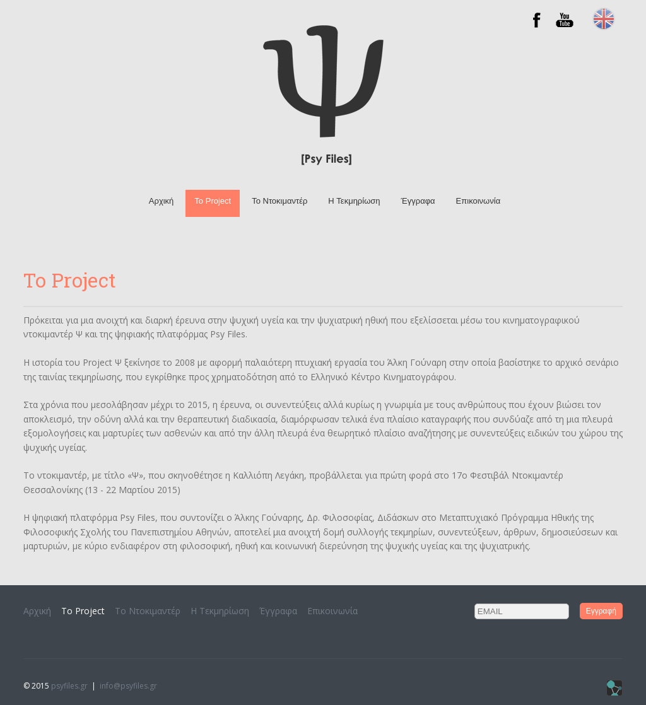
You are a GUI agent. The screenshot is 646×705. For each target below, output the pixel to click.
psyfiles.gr (69, 685)
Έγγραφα (418, 201)
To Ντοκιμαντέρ (279, 201)
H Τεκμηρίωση (354, 201)
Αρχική (161, 201)
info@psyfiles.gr (128, 685)
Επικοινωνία (478, 201)
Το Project (212, 201)
